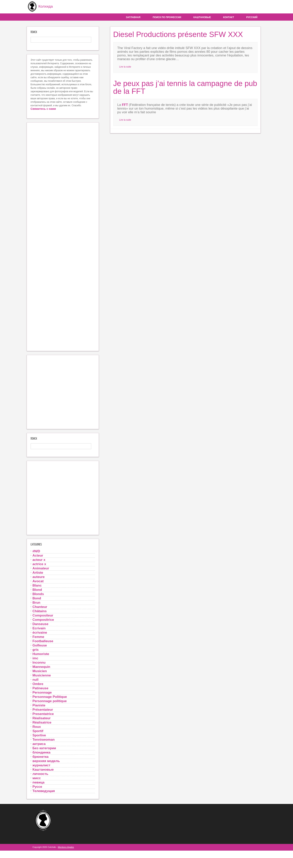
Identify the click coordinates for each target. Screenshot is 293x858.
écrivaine (40, 632)
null (36, 679)
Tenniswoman (44, 739)
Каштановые (202, 17)
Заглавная (133, 17)
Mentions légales (66, 847)
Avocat (38, 581)
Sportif (38, 730)
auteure (39, 576)
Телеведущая (44, 790)
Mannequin (41, 666)
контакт (228, 17)
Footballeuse (43, 641)
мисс (37, 778)
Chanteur (40, 606)
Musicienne (42, 675)
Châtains (40, 611)
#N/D (36, 551)
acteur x (39, 559)
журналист (41, 765)
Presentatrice (43, 713)
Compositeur (43, 615)
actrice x (39, 564)
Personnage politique (50, 701)
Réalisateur (42, 718)
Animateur (41, 568)
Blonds (38, 593)
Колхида (39, 6)
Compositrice (43, 619)
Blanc (37, 585)
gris (36, 649)
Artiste (38, 572)
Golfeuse (40, 645)
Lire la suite (125, 66)
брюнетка (41, 756)
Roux (37, 726)
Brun (36, 602)
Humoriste (41, 653)
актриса (39, 743)
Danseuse (41, 623)
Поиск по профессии (167, 17)
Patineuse (41, 688)
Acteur (38, 555)
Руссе (37, 786)
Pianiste (39, 705)
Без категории (44, 748)
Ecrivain (39, 628)
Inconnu (39, 662)
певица (39, 782)
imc (35, 658)
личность (40, 773)
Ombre (38, 683)
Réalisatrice (42, 722)
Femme (38, 636)
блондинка (41, 752)
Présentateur (43, 709)
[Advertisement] (63, 236)
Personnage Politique (50, 696)
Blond (37, 589)
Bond (37, 598)
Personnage (42, 692)
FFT (125, 104)
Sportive (39, 735)
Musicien (40, 671)
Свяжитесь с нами (43, 108)
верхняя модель (46, 760)
